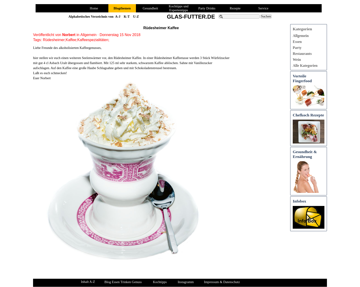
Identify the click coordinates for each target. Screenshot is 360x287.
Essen (297, 42)
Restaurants (302, 54)
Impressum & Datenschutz (222, 282)
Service (263, 8)
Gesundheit (150, 8)
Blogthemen (122, 8)
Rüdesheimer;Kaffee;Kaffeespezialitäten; (76, 40)
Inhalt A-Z (88, 282)
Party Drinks (207, 8)
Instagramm (186, 282)
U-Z (136, 16)
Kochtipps (160, 282)
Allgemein (301, 36)
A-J (118, 16)
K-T (127, 16)
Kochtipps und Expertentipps (178, 8)
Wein (297, 60)
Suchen (266, 16)
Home (94, 8)
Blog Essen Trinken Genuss (123, 282)
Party (297, 48)
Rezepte (235, 8)
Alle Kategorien (305, 66)
